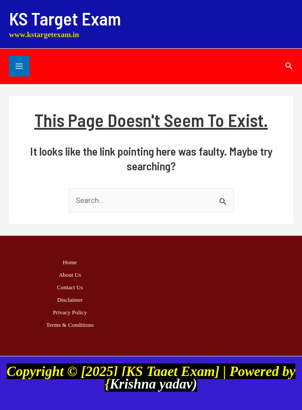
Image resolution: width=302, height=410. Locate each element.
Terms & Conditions (70, 324)
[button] (289, 66)
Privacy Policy (70, 312)
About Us (70, 274)
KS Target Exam (65, 18)
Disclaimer (70, 299)
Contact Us (70, 287)
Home (70, 262)
